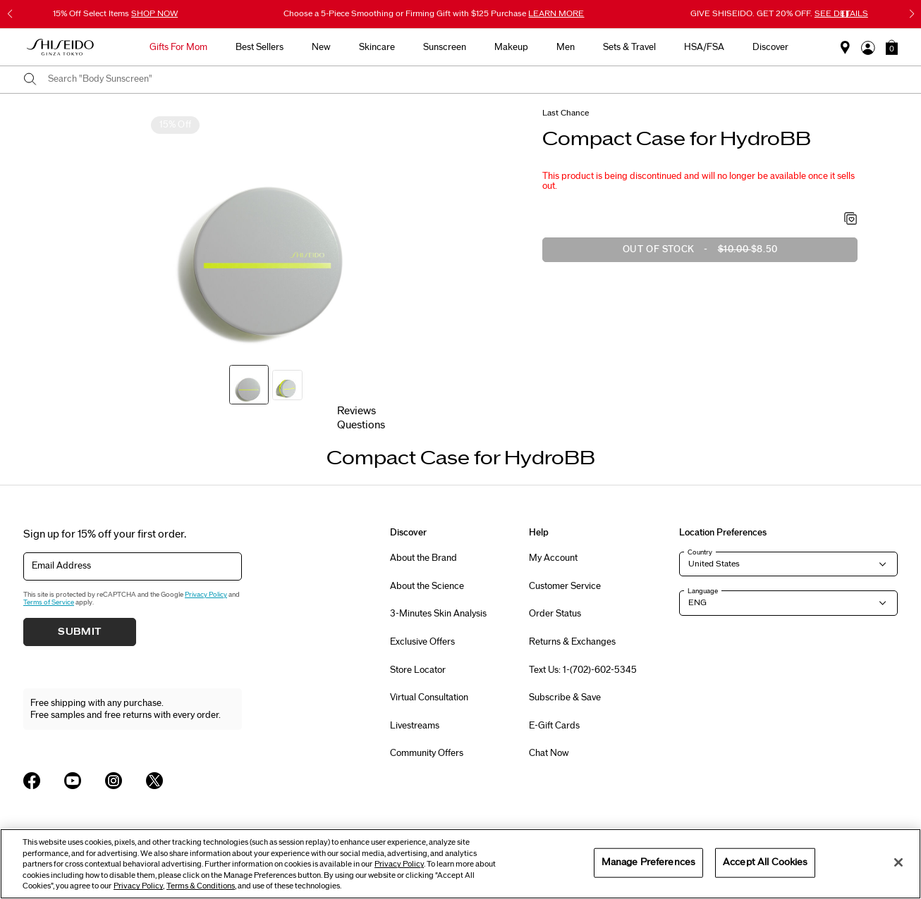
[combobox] (473, 79)
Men (565, 47)
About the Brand (423, 558)
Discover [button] (770, 47)
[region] (460, 864)
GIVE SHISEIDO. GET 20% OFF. (779, 13)
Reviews (356, 411)
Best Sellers (259, 47)
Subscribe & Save (565, 697)
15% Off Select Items (115, 13)
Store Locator (418, 670)
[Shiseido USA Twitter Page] (154, 780)
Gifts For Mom (178, 47)
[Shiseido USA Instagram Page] (113, 780)
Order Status (555, 614)
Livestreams (414, 726)
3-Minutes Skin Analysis (438, 614)
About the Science (427, 586)
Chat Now (549, 753)
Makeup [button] (511, 47)
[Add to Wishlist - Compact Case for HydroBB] (851, 220)
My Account (553, 558)
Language (703, 591)
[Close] (898, 862)
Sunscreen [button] (444, 47)
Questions (361, 425)
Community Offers (426, 753)
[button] (892, 47)
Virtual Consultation (429, 697)
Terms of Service (48, 602)
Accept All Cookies (765, 862)
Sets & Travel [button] (629, 47)
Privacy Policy (206, 594)
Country (700, 552)
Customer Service (565, 586)
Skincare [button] (377, 47)
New (321, 47)
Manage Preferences (648, 862)
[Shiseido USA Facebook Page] (31, 780)
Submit (80, 632)
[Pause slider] (844, 14)
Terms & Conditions (200, 886)
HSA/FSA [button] (704, 47)
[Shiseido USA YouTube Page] (72, 780)
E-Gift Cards (554, 726)
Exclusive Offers (422, 642)
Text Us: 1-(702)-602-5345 (583, 670)
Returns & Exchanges (572, 642)
